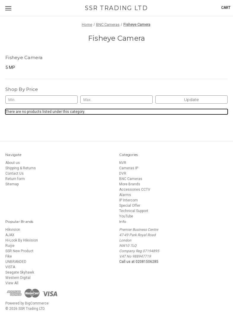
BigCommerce (37, 303)
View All (11, 283)
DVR (122, 173)
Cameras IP (128, 168)
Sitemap (12, 184)
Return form (15, 179)
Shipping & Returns (20, 168)
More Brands (129, 184)
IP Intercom (128, 200)
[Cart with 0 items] (225, 7)
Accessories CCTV (134, 189)
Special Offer (129, 205)
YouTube (126, 216)
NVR (122, 163)
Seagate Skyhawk (19, 272)
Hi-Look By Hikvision (21, 240)
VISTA (10, 267)
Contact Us (14, 173)
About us (12, 163)
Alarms (125, 195)
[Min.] (41, 99)
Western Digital (18, 278)
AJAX (10, 235)
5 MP (10, 67)
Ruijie (10, 246)
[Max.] (116, 99)
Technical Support (133, 211)
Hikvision (12, 230)
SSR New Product (19, 251)
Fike (8, 256)
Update (191, 99)
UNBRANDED (15, 262)
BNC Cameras (130, 179)
